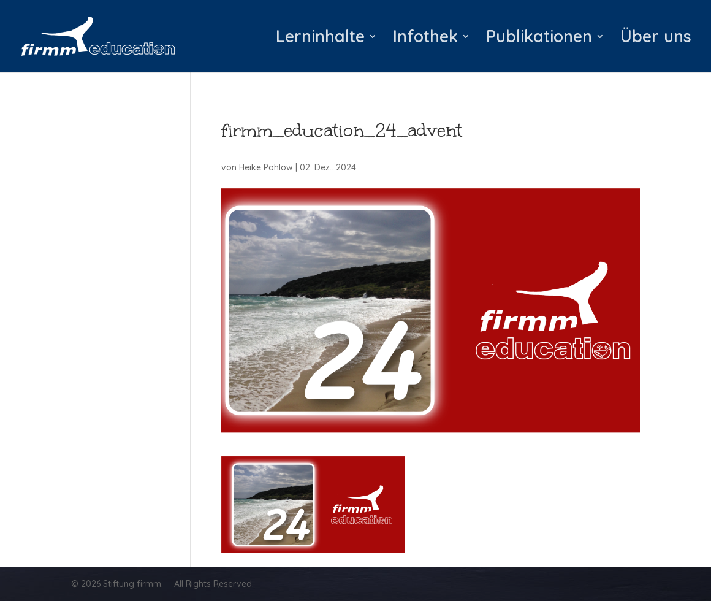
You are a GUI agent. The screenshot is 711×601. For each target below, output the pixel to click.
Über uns (655, 39)
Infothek (425, 39)
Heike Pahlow (266, 167)
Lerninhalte (320, 39)
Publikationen (539, 39)
